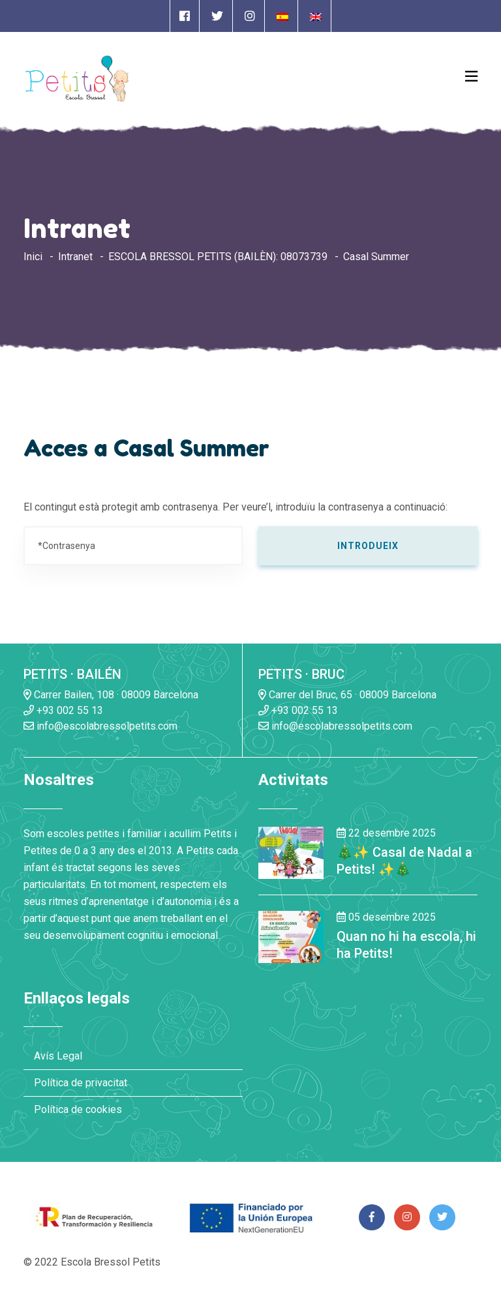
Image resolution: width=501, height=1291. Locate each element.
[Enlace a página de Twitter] (217, 16)
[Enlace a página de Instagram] (250, 16)
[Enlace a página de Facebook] (184, 16)
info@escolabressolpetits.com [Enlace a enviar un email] (100, 726)
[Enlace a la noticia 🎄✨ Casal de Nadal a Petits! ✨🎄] (291, 852)
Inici (32, 256)
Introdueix (368, 546)
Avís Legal (58, 1056)
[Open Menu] (471, 76)
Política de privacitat (80, 1082)
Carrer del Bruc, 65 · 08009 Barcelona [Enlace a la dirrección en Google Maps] (347, 695)
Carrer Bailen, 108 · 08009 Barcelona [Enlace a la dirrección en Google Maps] (110, 695)
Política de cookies (78, 1109)
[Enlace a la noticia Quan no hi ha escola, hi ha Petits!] (291, 936)
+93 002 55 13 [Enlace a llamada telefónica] (63, 710)
